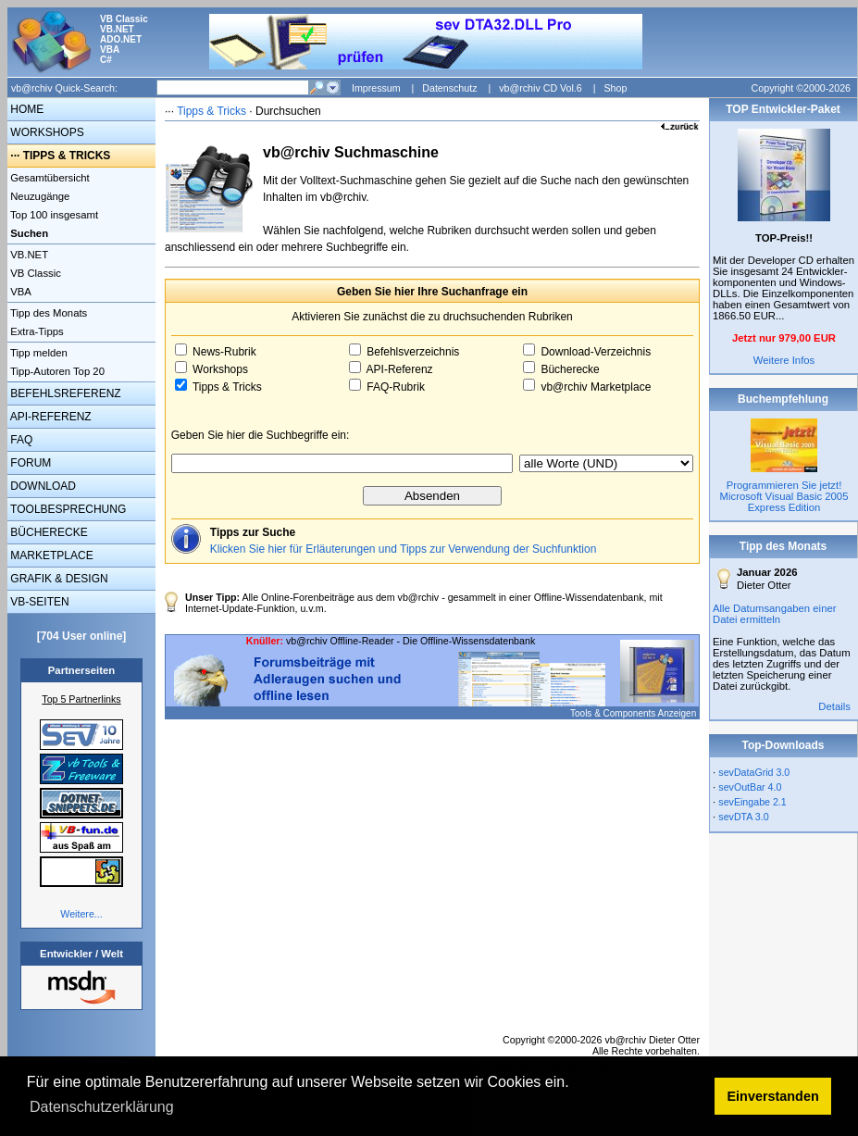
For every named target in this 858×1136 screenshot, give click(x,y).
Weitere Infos (784, 360)
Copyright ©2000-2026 (801, 88)
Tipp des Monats (47, 312)
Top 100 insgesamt (52, 214)
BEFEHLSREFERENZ (64, 393)
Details (834, 706)
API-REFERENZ (49, 416)
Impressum (376, 88)
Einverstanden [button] (773, 1096)
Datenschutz (449, 88)
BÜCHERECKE (47, 532)
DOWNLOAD (41, 486)
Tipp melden (37, 352)
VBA (19, 291)
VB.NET (27, 254)
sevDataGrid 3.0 (754, 772)
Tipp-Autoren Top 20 (56, 371)
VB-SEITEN (38, 601)
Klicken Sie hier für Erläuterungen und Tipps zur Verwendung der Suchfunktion (403, 549)
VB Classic (34, 273)
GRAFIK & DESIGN (57, 578)
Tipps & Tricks (211, 111)
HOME (25, 109)
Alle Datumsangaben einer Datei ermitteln (775, 614)
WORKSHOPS (45, 132)
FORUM (29, 462)
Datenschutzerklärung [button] (102, 1107)
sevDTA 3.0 (743, 816)
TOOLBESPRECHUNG (66, 509)
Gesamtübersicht (48, 177)
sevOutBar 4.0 (749, 787)
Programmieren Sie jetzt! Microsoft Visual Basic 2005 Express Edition (784, 496)
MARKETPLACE (50, 555)
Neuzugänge (38, 196)
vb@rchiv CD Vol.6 (540, 88)
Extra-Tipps (35, 331)
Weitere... (81, 913)
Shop (615, 88)
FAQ (19, 439)
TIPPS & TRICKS (67, 155)
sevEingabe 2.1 (752, 801)
